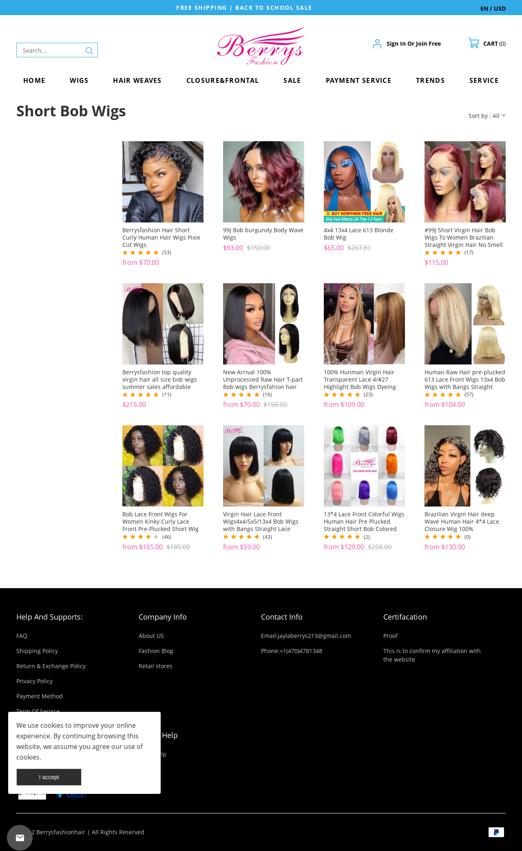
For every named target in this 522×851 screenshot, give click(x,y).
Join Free (428, 43)
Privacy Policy (34, 681)
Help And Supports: (49, 617)
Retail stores (156, 666)
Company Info (163, 617)
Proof (390, 636)
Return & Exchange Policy (51, 666)
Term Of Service (38, 711)
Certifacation (405, 617)
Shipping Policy (37, 651)
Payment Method (39, 696)
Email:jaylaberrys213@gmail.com (306, 636)
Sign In (396, 43)
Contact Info (282, 617)
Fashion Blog (156, 651)
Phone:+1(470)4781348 (291, 651)
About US (151, 636)
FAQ (21, 636)
